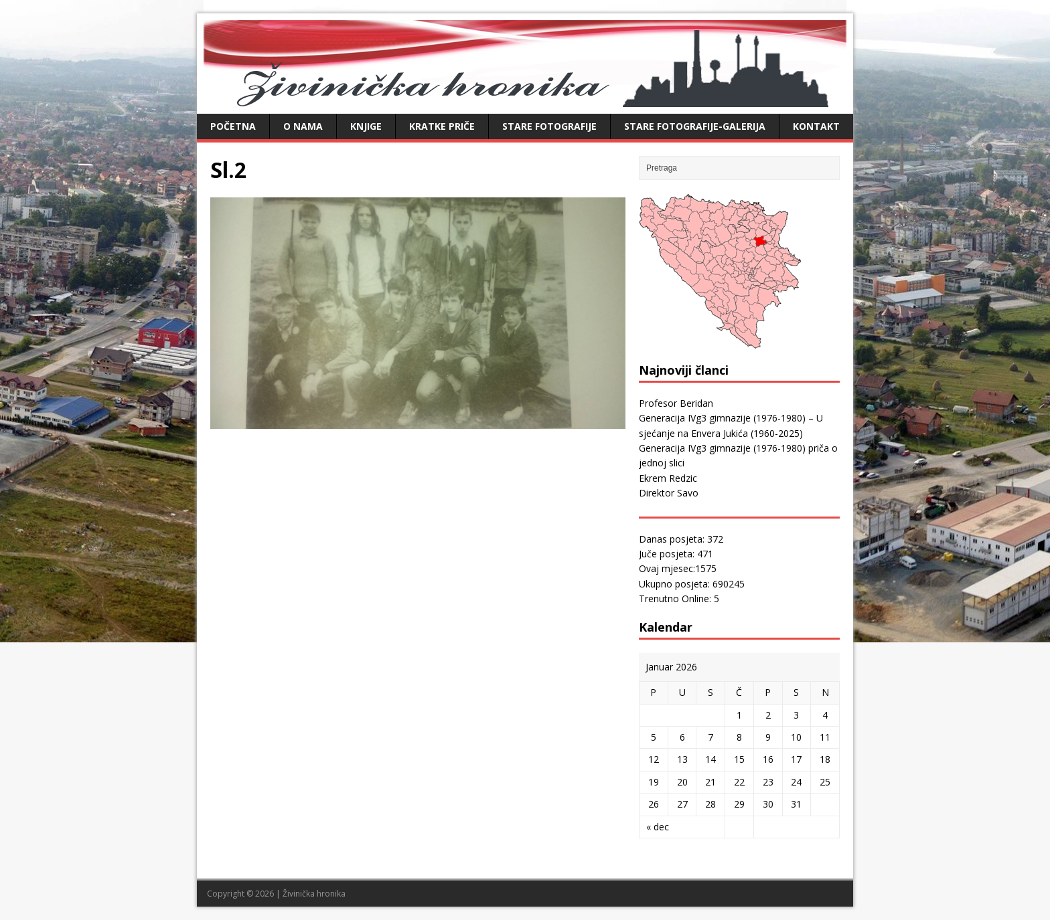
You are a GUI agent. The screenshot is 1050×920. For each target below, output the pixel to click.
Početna (233, 126)
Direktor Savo (668, 492)
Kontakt (816, 126)
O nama (303, 126)
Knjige (366, 126)
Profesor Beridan (676, 403)
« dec (657, 826)
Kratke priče (442, 126)
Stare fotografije (549, 126)
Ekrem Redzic (668, 478)
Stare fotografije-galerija (694, 126)
